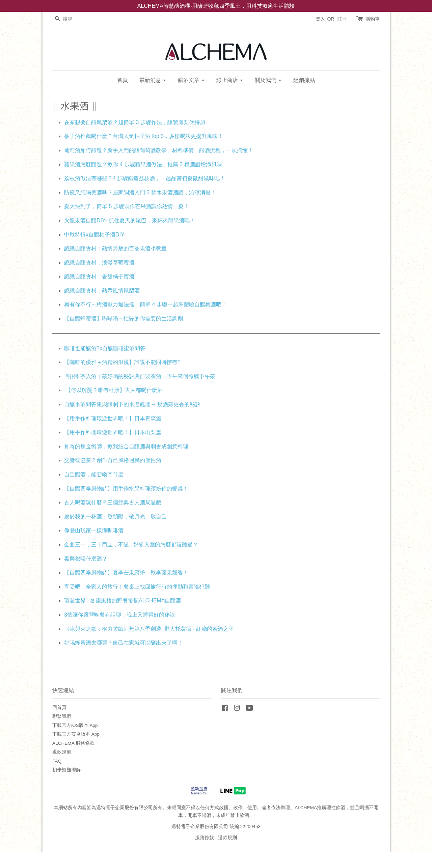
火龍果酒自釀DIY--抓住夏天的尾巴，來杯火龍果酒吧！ (129, 220)
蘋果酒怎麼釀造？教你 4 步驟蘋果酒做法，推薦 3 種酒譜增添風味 (143, 164)
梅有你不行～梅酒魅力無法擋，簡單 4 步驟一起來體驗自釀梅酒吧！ (145, 304)
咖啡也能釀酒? (82, 348)
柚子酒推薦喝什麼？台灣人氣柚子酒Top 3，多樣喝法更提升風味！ (143, 136)
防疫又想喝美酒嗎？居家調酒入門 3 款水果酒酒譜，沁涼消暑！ (140, 192)
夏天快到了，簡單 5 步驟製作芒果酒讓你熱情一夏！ (126, 206)
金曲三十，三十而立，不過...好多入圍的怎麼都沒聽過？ (131, 544)
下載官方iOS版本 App (75, 725)
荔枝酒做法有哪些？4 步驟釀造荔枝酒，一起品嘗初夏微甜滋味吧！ (144, 178)
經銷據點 (304, 80)
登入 (320, 19)
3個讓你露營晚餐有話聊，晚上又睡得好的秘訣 (119, 615)
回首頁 (59, 707)
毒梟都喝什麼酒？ (85, 559)
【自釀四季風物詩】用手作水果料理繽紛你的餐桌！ (126, 488)
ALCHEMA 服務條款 (73, 743)
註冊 (342, 19)
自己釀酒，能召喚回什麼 (94, 474)
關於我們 (268, 80)
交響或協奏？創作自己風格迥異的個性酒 (112, 460)
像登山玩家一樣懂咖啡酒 (94, 530)
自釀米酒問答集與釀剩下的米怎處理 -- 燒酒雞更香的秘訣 (132, 404)
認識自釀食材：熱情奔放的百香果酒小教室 (115, 248)
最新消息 (152, 80)
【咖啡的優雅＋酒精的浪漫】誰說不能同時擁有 (121, 362)
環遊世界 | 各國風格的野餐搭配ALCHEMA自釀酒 (122, 600)
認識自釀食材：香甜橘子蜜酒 (99, 276)
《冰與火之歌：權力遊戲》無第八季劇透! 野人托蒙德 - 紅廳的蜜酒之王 (149, 629)
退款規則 (61, 752)
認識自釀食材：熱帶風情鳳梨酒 (102, 290)
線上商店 (229, 80)
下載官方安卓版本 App (76, 734)
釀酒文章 (191, 80)
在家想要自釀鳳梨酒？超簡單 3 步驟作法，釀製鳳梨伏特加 (134, 122)
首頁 (122, 80)
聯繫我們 (61, 716)
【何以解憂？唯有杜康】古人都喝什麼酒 (113, 390)
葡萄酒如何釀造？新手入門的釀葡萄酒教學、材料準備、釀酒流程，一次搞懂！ (158, 150)
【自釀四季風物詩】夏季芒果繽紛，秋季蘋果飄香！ (126, 572)
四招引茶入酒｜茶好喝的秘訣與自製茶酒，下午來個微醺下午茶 (139, 376)
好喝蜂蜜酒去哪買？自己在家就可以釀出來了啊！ (123, 643)
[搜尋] (72, 19)
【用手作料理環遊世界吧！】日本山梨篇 (112, 432)
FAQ (56, 761)
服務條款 (204, 837)
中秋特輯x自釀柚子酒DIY (94, 234)
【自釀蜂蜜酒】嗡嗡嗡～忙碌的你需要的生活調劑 (123, 318)
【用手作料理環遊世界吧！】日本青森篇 (112, 418)
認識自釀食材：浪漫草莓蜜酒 (99, 262)
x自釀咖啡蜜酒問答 (122, 348)
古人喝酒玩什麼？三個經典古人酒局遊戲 (112, 502)
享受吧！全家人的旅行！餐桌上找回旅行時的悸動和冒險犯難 (137, 587)
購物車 (373, 19)
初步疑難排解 (66, 769)
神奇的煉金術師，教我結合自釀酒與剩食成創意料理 (126, 446)
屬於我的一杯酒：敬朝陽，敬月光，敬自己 (115, 516)
